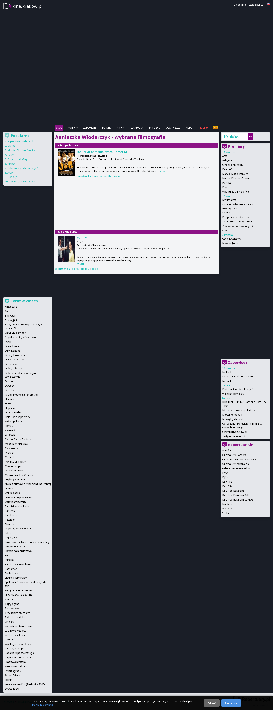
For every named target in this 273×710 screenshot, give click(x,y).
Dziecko (9, 390)
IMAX (225, 472)
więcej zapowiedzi (234, 436)
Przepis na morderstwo (235, 217)
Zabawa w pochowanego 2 (237, 226)
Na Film (121, 127)
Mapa (189, 127)
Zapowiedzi (89, 127)
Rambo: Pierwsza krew (18, 564)
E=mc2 (82, 238)
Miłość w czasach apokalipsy (238, 410)
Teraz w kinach (24, 301)
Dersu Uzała (12, 346)
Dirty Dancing (13, 350)
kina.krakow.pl (27, 6)
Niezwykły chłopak (232, 419)
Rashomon (11, 568)
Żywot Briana (12, 675)
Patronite (203, 127)
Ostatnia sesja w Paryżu (18, 497)
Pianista (226, 182)
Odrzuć (211, 703)
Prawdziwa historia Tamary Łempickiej (27, 542)
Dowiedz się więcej (43, 704)
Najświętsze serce (15, 479)
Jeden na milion (13, 412)
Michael (226, 372)
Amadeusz (11, 306)
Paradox (227, 508)
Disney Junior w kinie (16, 355)
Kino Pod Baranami (233, 490)
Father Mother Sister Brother (21, 394)
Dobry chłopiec (13, 368)
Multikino (227, 504)
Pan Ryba (10, 510)
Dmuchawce (229, 199)
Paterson (10, 519)
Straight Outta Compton (19, 590)
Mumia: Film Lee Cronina (236, 178)
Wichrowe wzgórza (15, 630)
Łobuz (225, 230)
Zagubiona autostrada (18, 657)
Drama (226, 212)
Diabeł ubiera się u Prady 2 (237, 389)
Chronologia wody (232, 164)
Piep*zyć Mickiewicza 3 (18, 528)
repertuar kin (84, 176)
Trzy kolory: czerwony (17, 612)
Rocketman (11, 573)
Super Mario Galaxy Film (21, 141)
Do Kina (106, 127)
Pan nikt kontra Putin (17, 506)
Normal (226, 381)
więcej (161, 170)
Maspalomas (12, 448)
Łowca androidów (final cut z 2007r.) (25, 684)
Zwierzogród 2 (13, 671)
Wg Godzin (137, 127)
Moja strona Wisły (15, 461)
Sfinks (225, 513)
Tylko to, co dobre (15, 617)
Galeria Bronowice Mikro (236, 468)
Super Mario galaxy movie (237, 221)
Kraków (231, 136)
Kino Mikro (228, 486)
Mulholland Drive (14, 470)
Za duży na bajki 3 (15, 648)
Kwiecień (227, 169)
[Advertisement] (136, 99)
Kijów (225, 477)
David (8, 341)
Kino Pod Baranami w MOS (237, 499)
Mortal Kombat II (232, 414)
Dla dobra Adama (15, 359)
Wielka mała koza (15, 635)
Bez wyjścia (11, 320)
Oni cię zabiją (12, 492)
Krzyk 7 (9, 425)
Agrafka (226, 450)
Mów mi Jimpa (230, 243)
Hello (8, 403)
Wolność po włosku (233, 393)
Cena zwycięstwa (232, 238)
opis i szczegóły (102, 176)
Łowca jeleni (12, 688)
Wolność (10, 639)
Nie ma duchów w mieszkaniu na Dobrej (28, 484)
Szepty (9, 599)
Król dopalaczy (13, 421)
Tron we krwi (12, 608)
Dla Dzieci (154, 127)
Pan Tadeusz (12, 515)
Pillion (8, 533)
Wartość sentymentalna (18, 626)
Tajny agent (12, 604)
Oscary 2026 (173, 127)
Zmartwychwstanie (16, 661)
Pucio (225, 187)
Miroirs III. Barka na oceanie (238, 376)
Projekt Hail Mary (17, 159)
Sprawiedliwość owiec (234, 431)
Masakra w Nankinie (16, 443)
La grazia (10, 434)
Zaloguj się (240, 4)
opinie (116, 176)
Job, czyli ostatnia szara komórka (102, 152)
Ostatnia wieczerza (16, 502)
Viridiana (10, 621)
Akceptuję (231, 703)
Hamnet (9, 399)
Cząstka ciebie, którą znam (20, 337)
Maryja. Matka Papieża (235, 173)
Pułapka (9, 559)
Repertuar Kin (241, 444)
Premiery (73, 127)
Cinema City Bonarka (234, 455)
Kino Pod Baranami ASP (235, 495)
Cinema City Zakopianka (236, 463)
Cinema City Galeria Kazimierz (239, 459)
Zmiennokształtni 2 (16, 666)
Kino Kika (227, 481)
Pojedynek (11, 537)
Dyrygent (10, 385)
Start (59, 127)
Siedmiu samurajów (16, 577)
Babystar (227, 160)
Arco (224, 155)
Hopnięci (12, 177)
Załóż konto (256, 4)
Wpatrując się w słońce (235, 191)
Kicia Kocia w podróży (17, 417)
